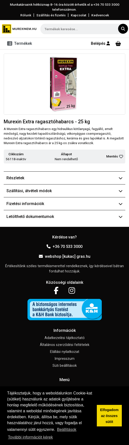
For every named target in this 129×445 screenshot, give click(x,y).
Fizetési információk (64, 203)
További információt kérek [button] (30, 437)
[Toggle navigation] (20, 43)
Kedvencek (100, 15)
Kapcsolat (78, 15)
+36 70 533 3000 (64, 246)
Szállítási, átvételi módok (64, 190)
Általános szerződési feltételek (64, 345)
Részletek (64, 178)
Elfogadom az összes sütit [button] (109, 416)
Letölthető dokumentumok (64, 216)
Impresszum (64, 359)
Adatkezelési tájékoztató (65, 338)
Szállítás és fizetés (51, 15)
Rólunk (25, 15)
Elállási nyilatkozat (64, 352)
